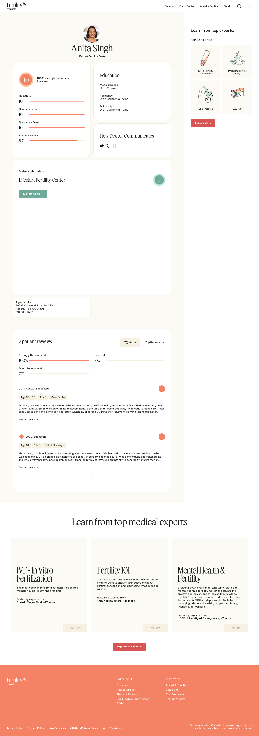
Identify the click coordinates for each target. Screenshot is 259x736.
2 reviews (43, 81)
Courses (169, 6)
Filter (132, 342)
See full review (27, 419)
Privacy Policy (36, 728)
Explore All (201, 123)
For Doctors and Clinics (132, 699)
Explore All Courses (129, 646)
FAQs (120, 703)
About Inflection (209, 6)
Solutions (172, 690)
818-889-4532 (24, 312)
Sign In (227, 6)
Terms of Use (14, 728)
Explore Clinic (31, 194)
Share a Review (127, 694)
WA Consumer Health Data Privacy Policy (74, 728)
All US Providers (112, 728)
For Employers (176, 694)
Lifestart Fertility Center (92, 56)
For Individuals (175, 699)
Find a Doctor (187, 6)
